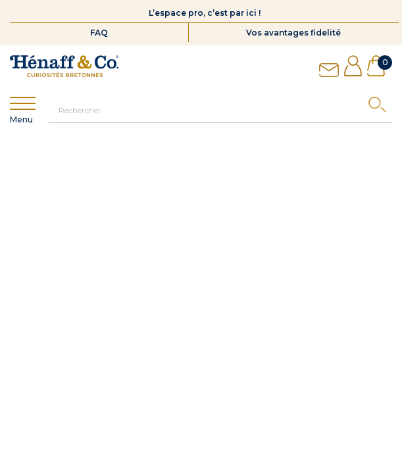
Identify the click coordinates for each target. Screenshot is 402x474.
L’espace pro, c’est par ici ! (205, 13)
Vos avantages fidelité (293, 33)
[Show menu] (23, 104)
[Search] (380, 107)
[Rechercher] (220, 110)
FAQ (99, 33)
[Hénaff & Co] (64, 66)
